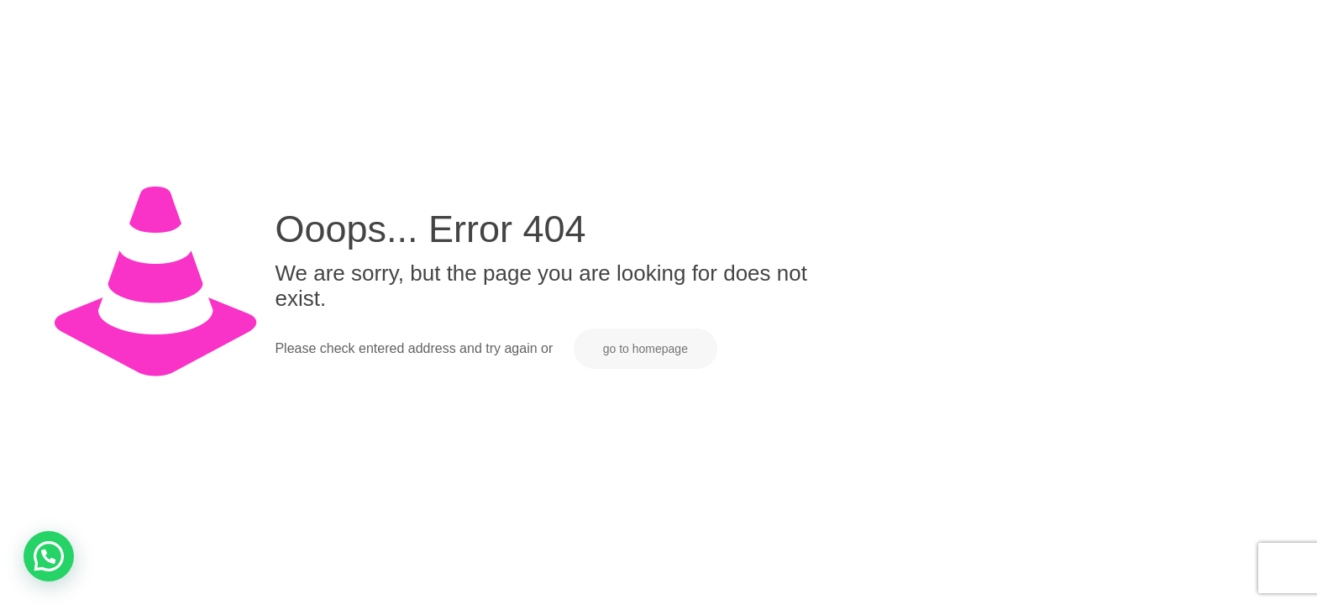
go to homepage (645, 348)
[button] (49, 556)
